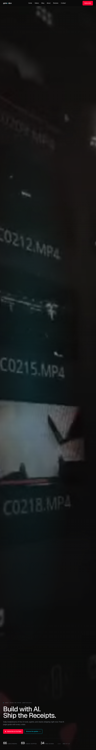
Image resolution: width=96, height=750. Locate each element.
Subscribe (87, 3)
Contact (63, 3)
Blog (42, 3)
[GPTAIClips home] (7, 3)
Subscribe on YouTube (13, 731)
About (48, 3)
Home (30, 3)
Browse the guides (33, 731)
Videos (37, 3)
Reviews (55, 3)
